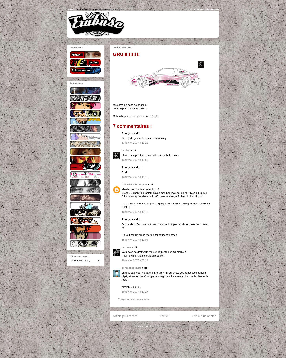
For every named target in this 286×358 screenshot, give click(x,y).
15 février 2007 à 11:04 (135, 239)
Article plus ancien (203, 316)
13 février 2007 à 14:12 (135, 176)
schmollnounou (132, 267)
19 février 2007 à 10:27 (135, 291)
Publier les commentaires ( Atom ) (172, 326)
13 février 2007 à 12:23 (135, 142)
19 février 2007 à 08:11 (135, 260)
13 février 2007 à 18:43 (135, 211)
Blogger (148, 350)
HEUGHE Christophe (135, 184)
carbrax (127, 247)
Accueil (164, 316)
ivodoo (126, 150)
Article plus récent (125, 316)
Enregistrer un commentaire (133, 299)
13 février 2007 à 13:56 (135, 159)
